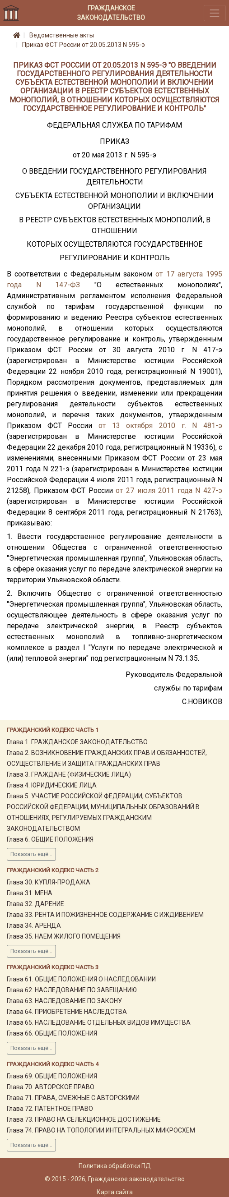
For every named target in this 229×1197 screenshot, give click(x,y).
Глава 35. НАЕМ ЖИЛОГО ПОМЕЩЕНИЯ (64, 936)
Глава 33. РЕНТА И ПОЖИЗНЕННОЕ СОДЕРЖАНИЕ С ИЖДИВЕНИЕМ (105, 914)
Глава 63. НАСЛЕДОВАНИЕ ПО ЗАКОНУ (64, 1000)
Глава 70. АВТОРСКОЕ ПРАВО (50, 1087)
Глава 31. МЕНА (29, 893)
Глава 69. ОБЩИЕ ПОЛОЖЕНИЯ (52, 1076)
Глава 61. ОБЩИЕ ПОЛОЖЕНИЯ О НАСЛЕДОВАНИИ (81, 979)
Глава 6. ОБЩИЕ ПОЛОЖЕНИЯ (50, 839)
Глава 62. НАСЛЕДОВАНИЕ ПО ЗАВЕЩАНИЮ (72, 990)
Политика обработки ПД (115, 1165)
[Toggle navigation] (215, 13)
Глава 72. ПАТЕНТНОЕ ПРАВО (50, 1108)
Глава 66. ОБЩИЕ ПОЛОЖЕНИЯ (52, 1033)
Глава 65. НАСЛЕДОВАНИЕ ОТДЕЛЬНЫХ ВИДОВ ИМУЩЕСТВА (99, 1022)
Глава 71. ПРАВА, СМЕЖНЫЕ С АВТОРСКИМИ (73, 1097)
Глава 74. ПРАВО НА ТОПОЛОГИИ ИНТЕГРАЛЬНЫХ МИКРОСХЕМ (101, 1130)
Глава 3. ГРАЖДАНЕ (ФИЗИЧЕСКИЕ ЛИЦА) (69, 774)
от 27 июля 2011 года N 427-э (169, 490)
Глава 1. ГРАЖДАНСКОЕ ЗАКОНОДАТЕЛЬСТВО (77, 742)
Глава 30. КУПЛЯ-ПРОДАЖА (48, 882)
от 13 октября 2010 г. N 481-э (160, 425)
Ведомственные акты (61, 35)
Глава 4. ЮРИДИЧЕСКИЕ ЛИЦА (52, 785)
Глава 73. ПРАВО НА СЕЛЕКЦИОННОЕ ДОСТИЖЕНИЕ (84, 1119)
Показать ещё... (31, 854)
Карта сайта (115, 1192)
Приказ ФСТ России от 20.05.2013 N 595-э (83, 44)
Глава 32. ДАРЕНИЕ (35, 903)
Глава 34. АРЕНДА (34, 925)
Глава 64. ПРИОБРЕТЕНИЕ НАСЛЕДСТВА (67, 1011)
